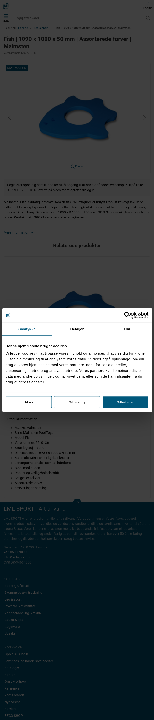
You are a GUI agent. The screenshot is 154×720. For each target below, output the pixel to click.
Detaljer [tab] (77, 329)
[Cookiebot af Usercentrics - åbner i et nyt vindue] (127, 315)
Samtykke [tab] (26, 329)
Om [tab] (127, 329)
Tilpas (77, 402)
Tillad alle (125, 402)
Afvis (28, 402)
